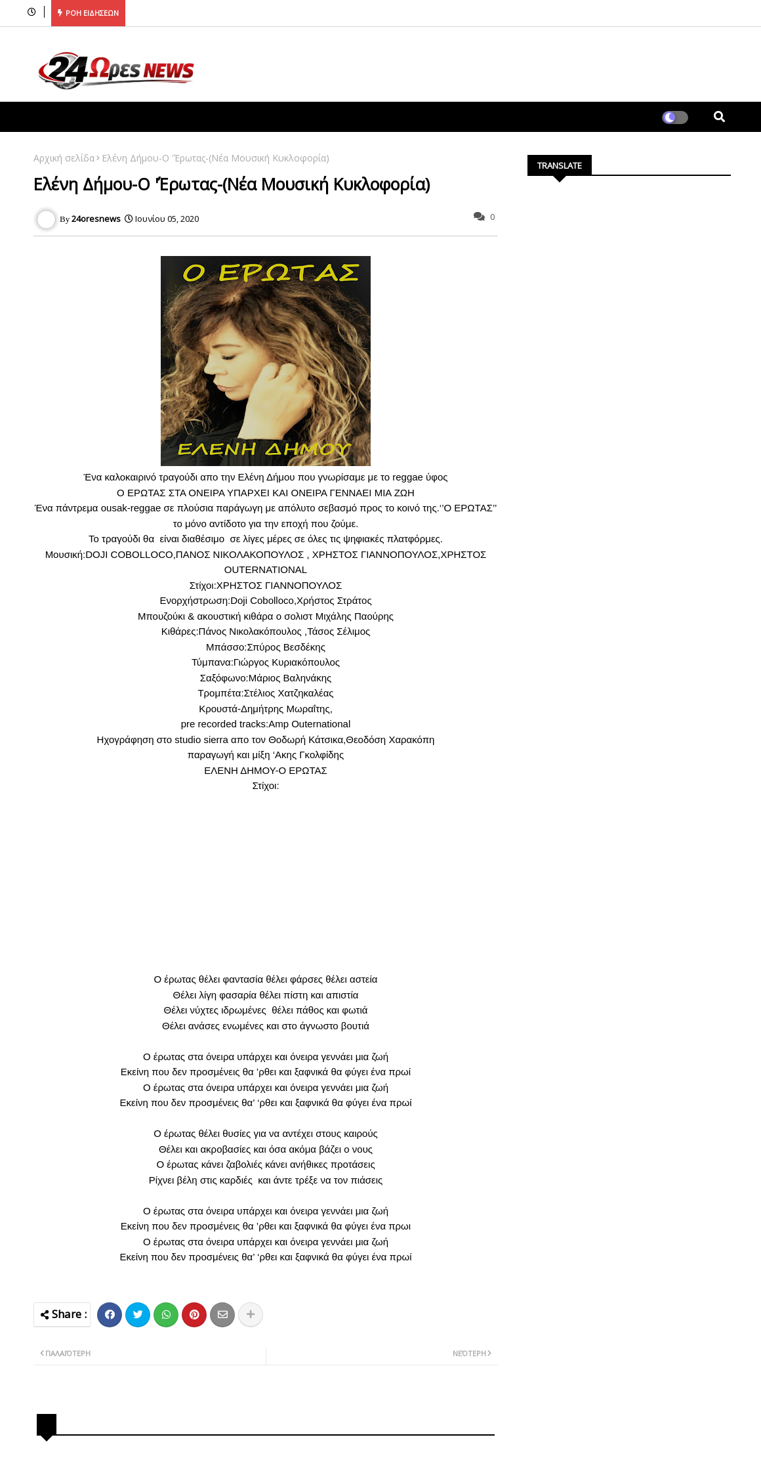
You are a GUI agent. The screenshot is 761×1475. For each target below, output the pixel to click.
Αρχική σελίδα (63, 158)
